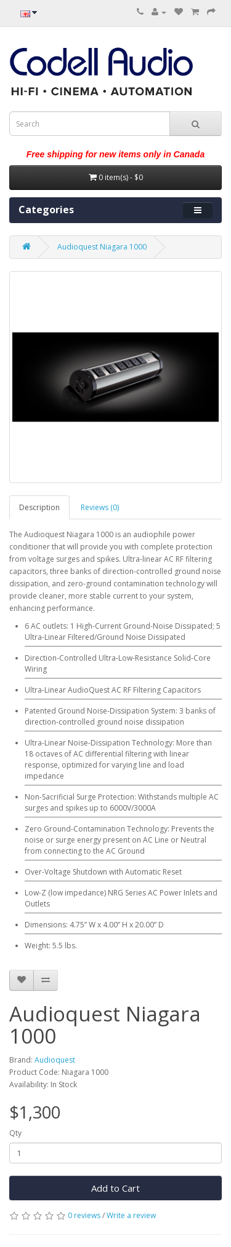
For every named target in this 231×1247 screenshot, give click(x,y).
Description (39, 507)
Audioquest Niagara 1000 (102, 247)
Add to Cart (115, 1188)
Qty (15, 1133)
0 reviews (84, 1215)
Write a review (131, 1215)
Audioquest (54, 1060)
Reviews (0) (100, 507)
